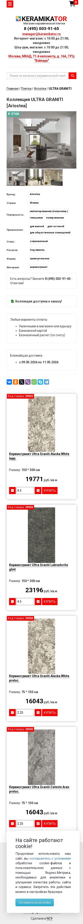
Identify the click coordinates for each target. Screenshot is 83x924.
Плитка (26, 88)
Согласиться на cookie (34, 902)
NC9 (49, 918)
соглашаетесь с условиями (50, 858)
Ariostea (40, 88)
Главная (12, 88)
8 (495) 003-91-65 (41, 28)
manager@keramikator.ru (41, 34)
